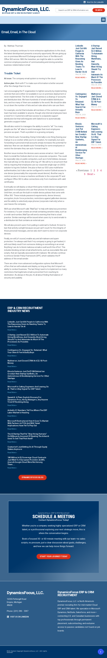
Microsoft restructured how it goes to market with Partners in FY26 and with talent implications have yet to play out (28, 423)
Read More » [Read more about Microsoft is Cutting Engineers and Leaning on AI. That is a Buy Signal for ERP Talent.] (96, 148)
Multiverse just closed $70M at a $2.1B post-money (96, 99)
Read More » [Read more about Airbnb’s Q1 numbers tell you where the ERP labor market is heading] (12, 416)
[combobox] (73, 10)
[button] (103, 19)
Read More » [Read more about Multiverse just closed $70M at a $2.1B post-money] (96, 110)
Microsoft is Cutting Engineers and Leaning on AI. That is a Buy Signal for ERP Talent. (96, 133)
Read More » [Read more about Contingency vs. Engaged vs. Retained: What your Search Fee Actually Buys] (80, 118)
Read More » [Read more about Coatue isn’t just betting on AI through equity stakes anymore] (12, 453)
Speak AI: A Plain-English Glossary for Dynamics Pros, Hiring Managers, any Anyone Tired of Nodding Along (28, 399)
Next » (91, 174)
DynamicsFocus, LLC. (26, 9)
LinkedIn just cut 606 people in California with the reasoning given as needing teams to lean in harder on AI (81, 58)
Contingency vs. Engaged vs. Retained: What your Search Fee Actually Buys (81, 103)
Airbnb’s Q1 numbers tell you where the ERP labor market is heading (27, 411)
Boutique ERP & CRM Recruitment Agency (21, 13)
